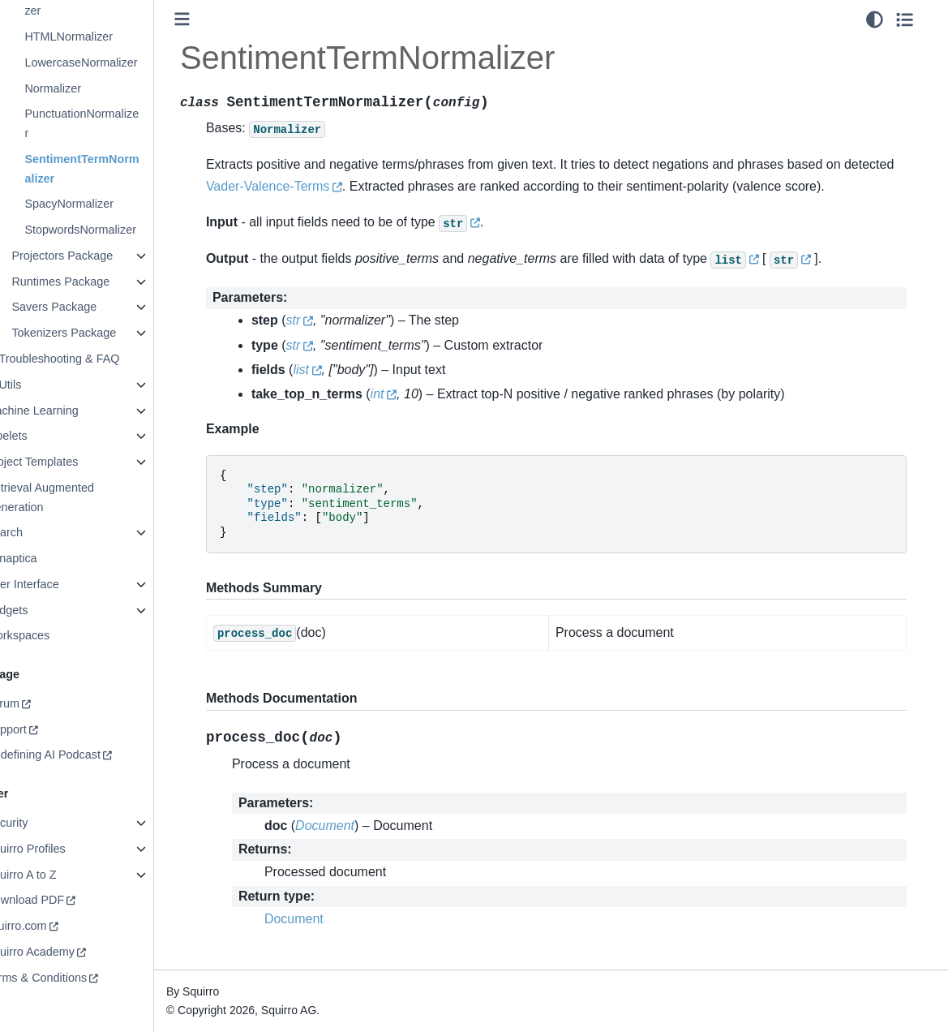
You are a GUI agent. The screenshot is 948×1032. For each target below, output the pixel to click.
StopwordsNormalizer (116, 229)
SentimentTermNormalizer (117, 169)
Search (39, 532)
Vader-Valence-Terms (356, 186)
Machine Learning (67, 410)
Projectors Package (97, 255)
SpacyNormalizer (104, 203)
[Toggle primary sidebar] (218, 19)
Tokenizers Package (99, 332)
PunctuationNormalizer (117, 123)
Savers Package (89, 306)
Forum (38, 703)
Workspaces (53, 635)
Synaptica (46, 558)
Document (329, 919)
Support (41, 729)
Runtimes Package (96, 281)
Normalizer (88, 88)
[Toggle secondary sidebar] (920, 19)
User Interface (57, 584)
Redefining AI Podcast (78, 754)
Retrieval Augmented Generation (75, 497)
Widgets (42, 610)
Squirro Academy (65, 951)
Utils (45, 384)
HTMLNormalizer (104, 36)
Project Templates (67, 461)
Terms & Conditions (71, 977)
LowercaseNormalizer (116, 62)
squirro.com (51, 925)
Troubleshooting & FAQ (94, 358)
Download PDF (60, 899)
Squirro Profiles (61, 848)
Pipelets (41, 435)
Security (42, 822)
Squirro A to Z (56, 874)
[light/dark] (890, 19)
